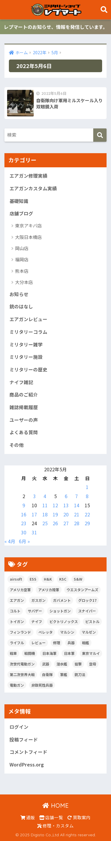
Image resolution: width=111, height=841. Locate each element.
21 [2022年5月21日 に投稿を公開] (76, 514)
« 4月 (9, 541)
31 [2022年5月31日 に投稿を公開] (34, 532)
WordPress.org (26, 764)
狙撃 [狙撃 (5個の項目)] (78, 663)
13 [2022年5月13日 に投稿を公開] (66, 505)
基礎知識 (18, 201)
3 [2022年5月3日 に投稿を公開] (34, 496)
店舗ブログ (21, 213)
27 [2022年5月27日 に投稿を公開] (66, 523)
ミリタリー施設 (26, 356)
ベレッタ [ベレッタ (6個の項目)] (45, 632)
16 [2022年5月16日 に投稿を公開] (23, 514)
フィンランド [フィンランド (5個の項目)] (20, 632)
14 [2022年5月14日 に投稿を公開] (76, 505)
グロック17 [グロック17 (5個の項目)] (87, 600)
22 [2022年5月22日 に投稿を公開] (87, 514)
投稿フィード (23, 739)
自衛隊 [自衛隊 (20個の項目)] (47, 674)
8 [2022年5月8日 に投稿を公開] (87, 496)
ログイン (18, 726)
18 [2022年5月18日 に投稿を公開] (45, 514)
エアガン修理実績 (28, 175)
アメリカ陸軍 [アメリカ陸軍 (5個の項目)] (48, 589)
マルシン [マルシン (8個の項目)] (67, 632)
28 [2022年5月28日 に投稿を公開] (76, 523)
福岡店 (21, 259)
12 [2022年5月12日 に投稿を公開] (55, 505)
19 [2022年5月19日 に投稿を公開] (55, 514)
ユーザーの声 (23, 420)
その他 (16, 445)
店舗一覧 (51, 817)
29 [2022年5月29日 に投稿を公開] (87, 523)
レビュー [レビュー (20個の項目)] (38, 642)
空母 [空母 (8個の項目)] (92, 663)
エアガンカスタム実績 (33, 188)
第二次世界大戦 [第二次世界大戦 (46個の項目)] (22, 674)
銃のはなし (21, 306)
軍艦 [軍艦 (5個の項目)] (63, 674)
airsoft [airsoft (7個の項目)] (16, 578)
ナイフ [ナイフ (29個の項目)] (36, 621)
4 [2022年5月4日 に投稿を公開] (45, 496)
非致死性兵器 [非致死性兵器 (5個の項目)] (42, 685)
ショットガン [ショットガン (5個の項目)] (60, 610)
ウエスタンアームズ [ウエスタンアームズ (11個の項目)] (82, 589)
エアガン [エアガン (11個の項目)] (17, 600)
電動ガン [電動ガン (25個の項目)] (17, 685)
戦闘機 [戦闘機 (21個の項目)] (29, 653)
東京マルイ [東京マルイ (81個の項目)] (91, 653)
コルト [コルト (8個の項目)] (15, 610)
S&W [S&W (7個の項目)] (78, 578)
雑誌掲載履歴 (23, 407)
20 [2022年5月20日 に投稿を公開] (66, 514)
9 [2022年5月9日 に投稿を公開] (23, 505)
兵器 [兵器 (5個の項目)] (71, 642)
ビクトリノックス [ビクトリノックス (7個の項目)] (63, 621)
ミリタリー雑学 (26, 344)
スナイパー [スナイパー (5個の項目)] (87, 610)
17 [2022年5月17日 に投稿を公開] (34, 514)
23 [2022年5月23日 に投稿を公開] (23, 523)
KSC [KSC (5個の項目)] (62, 578)
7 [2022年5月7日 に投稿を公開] (76, 496)
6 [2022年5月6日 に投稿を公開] (66, 496)
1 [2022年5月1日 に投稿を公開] (87, 487)
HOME (55, 805)
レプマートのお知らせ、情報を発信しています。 (55, 26)
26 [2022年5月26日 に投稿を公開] (55, 523)
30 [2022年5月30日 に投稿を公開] (23, 532)
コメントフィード (28, 752)
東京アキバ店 (28, 225)
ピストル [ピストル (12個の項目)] (92, 621)
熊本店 (21, 271)
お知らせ (18, 294)
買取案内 (79, 817)
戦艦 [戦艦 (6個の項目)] (85, 642)
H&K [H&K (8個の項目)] (48, 578)
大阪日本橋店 (28, 237)
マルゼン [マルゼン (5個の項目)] (89, 632)
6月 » (24, 541)
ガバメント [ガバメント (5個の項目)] (62, 600)
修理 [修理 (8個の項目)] (56, 642)
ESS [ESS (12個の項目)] (33, 578)
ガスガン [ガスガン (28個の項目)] (38, 600)
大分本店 (24, 282)
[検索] (100, 135)
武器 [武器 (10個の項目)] (45, 663)
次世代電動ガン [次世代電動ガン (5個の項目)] (22, 663)
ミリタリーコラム (28, 331)
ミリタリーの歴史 (28, 369)
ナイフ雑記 (21, 382)
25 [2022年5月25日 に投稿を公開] (45, 523)
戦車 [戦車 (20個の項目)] (13, 653)
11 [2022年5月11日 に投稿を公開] (45, 505)
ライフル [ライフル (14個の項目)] (17, 642)
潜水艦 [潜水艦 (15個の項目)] (62, 663)
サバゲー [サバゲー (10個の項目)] (35, 610)
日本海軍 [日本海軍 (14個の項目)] (49, 653)
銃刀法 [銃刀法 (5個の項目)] (80, 674)
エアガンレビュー (28, 319)
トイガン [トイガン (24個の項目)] (17, 621)
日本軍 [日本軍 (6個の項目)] (69, 653)
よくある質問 (23, 432)
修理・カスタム (55, 825)
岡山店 (21, 248)
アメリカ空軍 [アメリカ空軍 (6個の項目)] (20, 589)
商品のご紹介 (23, 394)
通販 (27, 817)
